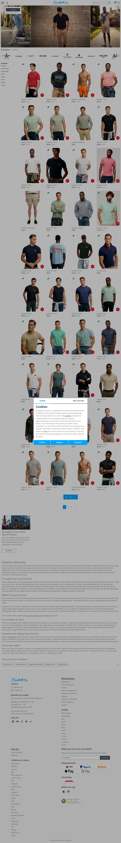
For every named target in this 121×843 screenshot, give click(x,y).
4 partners (67, 416)
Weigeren (59, 442)
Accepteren (78, 442)
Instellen (42, 442)
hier (45, 431)
